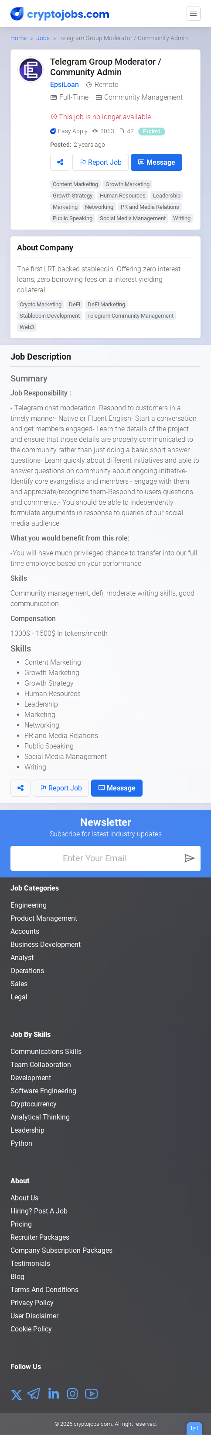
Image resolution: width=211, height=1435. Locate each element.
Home (18, 38)
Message (156, 162)
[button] (60, 162)
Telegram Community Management (130, 315)
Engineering (28, 905)
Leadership (166, 195)
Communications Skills (46, 1051)
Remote (106, 84)
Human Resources (123, 195)
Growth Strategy (72, 195)
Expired (151, 131)
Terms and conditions (44, 1290)
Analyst (22, 957)
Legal (18, 997)
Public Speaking (72, 218)
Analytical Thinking (40, 1117)
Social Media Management (133, 218)
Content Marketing (75, 184)
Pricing (21, 1224)
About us (24, 1198)
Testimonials (30, 1263)
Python (21, 1143)
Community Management (143, 97)
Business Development (45, 944)
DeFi (74, 304)
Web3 (27, 327)
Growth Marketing (128, 184)
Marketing (65, 207)
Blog (17, 1276)
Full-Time (73, 97)
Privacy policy (32, 1303)
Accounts (24, 931)
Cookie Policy (31, 1329)
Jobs (43, 38)
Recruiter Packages (39, 1237)
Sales (18, 984)
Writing (182, 218)
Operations (27, 971)
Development (30, 1078)
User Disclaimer (34, 1316)
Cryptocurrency (33, 1104)
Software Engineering (43, 1091)
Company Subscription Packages (61, 1250)
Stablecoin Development (50, 315)
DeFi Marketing (106, 304)
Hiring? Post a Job (39, 1211)
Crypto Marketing (40, 304)
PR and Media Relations (150, 207)
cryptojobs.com (93, 1424)
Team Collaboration (40, 1065)
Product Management (43, 918)
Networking (99, 207)
